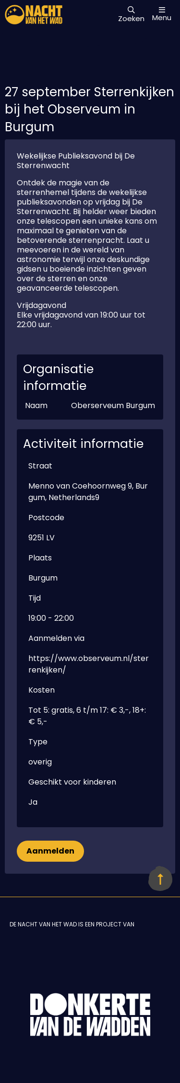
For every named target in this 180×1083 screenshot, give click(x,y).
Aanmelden (50, 850)
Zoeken (131, 15)
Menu (161, 14)
